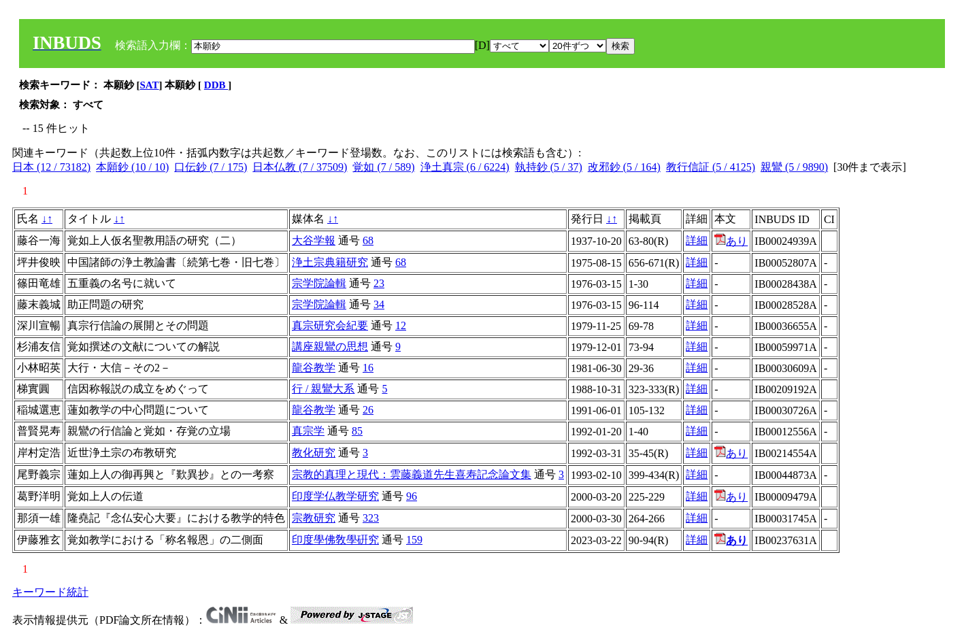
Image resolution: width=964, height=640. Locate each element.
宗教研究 (313, 518)
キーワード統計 (50, 592)
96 (411, 496)
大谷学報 (313, 240)
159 (414, 539)
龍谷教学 (313, 367)
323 (371, 518)
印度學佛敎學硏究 (335, 539)
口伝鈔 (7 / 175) (210, 167)
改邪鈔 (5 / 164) (624, 167)
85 (357, 431)
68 (368, 240)
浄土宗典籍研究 (330, 262)
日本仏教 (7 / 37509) (299, 167)
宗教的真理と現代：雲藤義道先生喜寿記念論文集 (411, 474)
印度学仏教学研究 (335, 496)
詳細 (697, 240)
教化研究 (313, 452)
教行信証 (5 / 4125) (710, 167)
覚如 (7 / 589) (383, 167)
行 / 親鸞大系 (323, 388)
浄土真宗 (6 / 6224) (465, 167)
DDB (216, 85)
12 (400, 325)
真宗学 (308, 431)
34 (378, 304)
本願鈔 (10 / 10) (132, 167)
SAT (149, 85)
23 (378, 283)
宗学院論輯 (319, 283)
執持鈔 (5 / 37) (548, 167)
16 (368, 367)
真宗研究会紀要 (330, 325)
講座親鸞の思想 (330, 346)
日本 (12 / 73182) (51, 167)
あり (731, 241)
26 (368, 410)
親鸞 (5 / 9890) (794, 167)
